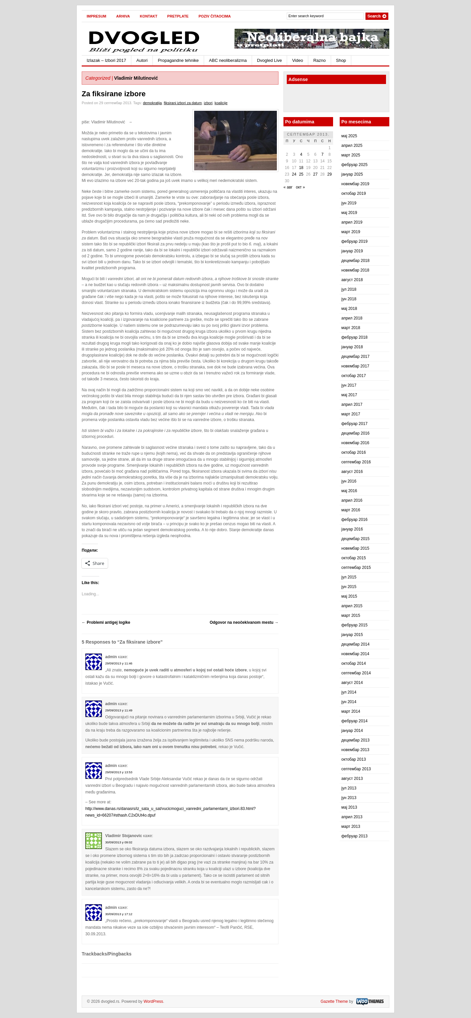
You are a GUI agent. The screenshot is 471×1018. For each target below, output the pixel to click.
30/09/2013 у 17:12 (118, 914)
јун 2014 (348, 702)
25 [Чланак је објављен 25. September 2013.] (301, 174)
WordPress (153, 1001)
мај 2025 (349, 136)
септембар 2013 (356, 769)
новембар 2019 (355, 184)
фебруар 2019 (354, 241)
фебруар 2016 (354, 519)
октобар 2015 (353, 558)
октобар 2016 (353, 452)
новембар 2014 (355, 654)
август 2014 (352, 682)
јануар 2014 (352, 730)
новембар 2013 (355, 749)
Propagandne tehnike (178, 60)
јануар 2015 (352, 634)
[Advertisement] (325, 99)
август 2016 (352, 471)
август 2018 (352, 279)
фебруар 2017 (354, 423)
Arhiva (123, 16)
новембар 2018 (355, 270)
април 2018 (352, 318)
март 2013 (350, 826)
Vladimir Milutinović (136, 78)
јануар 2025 (352, 174)
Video (297, 60)
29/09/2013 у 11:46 (118, 663)
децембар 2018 (355, 260)
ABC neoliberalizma (228, 60)
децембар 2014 (355, 644)
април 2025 (352, 145)
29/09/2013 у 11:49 (118, 710)
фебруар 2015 (354, 625)
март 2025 (350, 155)
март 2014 (350, 711)
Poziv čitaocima (214, 16)
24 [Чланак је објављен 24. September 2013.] (294, 174)
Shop (341, 60)
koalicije (221, 103)
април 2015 (352, 606)
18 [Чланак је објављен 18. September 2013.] (301, 167)
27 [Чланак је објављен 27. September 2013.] (315, 174)
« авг (287, 187)
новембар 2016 (355, 443)
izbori (208, 103)
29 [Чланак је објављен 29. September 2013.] (329, 174)
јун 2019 (348, 203)
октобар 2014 (353, 663)
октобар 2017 (353, 375)
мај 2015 (349, 596)
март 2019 (350, 232)
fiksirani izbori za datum (183, 103)
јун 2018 (348, 299)
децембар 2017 (355, 356)
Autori (142, 60)
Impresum (96, 16)
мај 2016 (349, 490)
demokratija (152, 103)
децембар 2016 (355, 433)
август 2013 (352, 778)
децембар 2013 (355, 740)
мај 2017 (349, 395)
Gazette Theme (334, 1001)
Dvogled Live (269, 60)
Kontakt (148, 16)
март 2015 (350, 615)
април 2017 (352, 404)
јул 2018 (348, 289)
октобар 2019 (353, 193)
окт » (300, 187)
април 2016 (352, 500)
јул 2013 (348, 788)
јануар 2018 (352, 347)
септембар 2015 (356, 567)
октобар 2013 (353, 759)
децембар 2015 (355, 538)
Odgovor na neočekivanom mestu (244, 622)
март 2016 (350, 510)
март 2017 (350, 414)
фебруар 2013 (354, 836)
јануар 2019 (352, 251)
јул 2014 (348, 692)
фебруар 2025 (354, 164)
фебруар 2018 (354, 337)
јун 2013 (348, 797)
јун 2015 (348, 586)
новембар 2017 (355, 366)
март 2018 (350, 327)
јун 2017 (348, 385)
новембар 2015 (355, 548)
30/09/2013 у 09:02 (118, 842)
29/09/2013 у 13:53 (118, 772)
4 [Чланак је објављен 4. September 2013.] (301, 154)
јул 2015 (348, 577)
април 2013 (352, 817)
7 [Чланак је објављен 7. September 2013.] (322, 154)
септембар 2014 (356, 673)
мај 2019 (349, 212)
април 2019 (352, 222)
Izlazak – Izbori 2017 (106, 60)
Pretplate (178, 16)
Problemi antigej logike (106, 622)
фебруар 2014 (354, 721)
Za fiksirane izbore (114, 94)
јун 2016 (348, 481)
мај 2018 (349, 308)
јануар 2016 (352, 529)
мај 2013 (349, 807)
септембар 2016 (356, 462)
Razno (319, 60)
